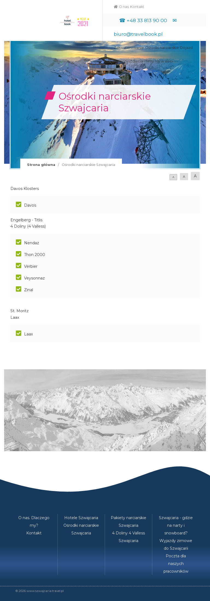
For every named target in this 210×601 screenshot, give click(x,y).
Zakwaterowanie (129, 48)
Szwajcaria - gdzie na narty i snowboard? (176, 525)
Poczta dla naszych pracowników (176, 564)
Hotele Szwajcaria (81, 517)
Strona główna (41, 165)
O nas (124, 7)
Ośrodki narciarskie (162, 48)
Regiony (121, 61)
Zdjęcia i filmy (142, 61)
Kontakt (137, 7)
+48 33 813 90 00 (147, 20)
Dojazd (186, 48)
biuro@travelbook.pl (138, 34)
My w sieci (164, 61)
